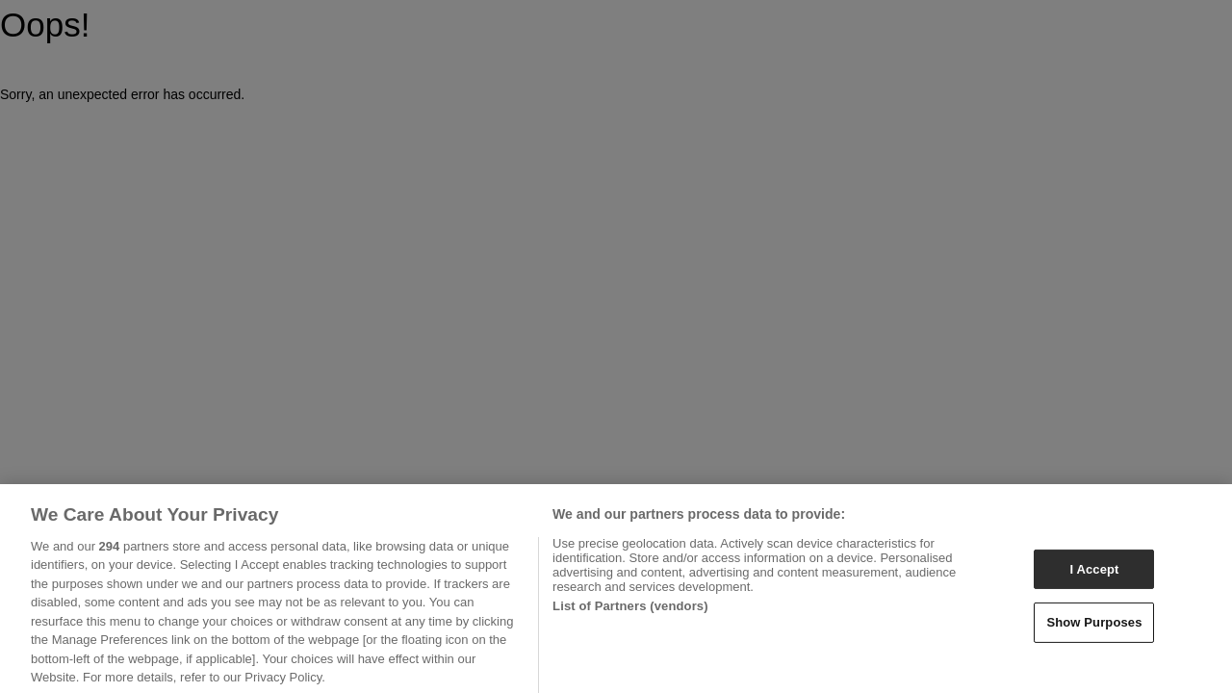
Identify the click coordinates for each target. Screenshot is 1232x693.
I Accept (1093, 575)
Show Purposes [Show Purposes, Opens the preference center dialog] (1094, 628)
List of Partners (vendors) (630, 611)
